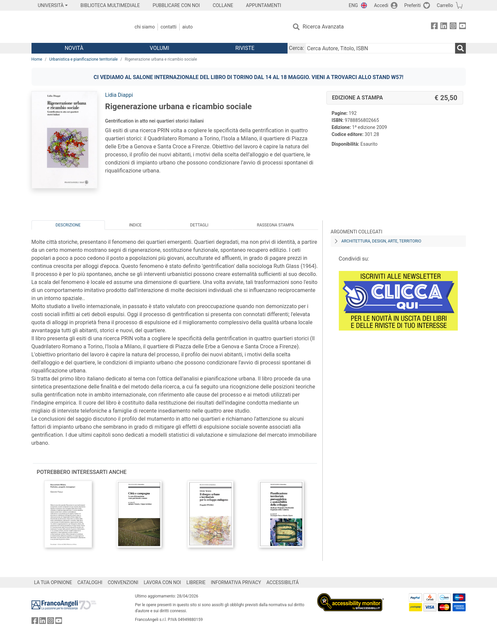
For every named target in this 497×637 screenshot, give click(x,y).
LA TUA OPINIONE (53, 582)
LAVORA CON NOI (162, 582)
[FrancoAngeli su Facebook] (434, 26)
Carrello (445, 5)
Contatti (169, 26)
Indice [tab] (135, 225)
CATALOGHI (89, 582)
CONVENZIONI (123, 582)
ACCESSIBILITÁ (282, 582)
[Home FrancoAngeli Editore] (76, 27)
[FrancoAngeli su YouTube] (462, 26)
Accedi (381, 5)
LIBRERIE (195, 582)
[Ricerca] (460, 48)
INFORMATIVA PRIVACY (236, 582)
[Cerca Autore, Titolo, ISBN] (380, 48)
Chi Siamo (145, 26)
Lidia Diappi (119, 95)
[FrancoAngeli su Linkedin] (443, 26)
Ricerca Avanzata (323, 26)
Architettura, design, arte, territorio (381, 241)
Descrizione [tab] (68, 225)
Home (37, 59)
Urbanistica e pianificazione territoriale (83, 59)
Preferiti (412, 5)
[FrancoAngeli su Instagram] (453, 26)
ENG (353, 5)
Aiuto (187, 26)
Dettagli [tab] (199, 225)
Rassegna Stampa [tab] (275, 225)
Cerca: (296, 48)
